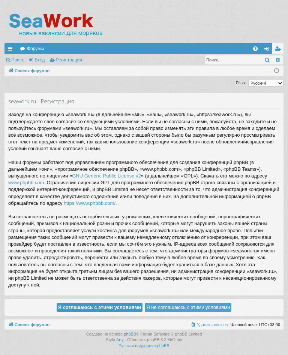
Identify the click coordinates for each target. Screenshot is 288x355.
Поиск (17, 60)
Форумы (35, 48)
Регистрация (69, 60)
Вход (39, 60)
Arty (120, 339)
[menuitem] (255, 48)
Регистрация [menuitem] (279, 50)
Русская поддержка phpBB (143, 345)
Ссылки (12, 50)
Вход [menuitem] (268, 50)
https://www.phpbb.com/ (90, 203)
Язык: (241, 83)
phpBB (130, 334)
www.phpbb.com (26, 182)
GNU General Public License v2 (106, 176)
